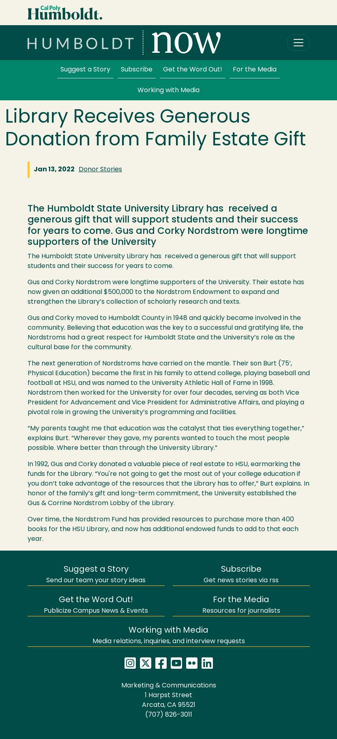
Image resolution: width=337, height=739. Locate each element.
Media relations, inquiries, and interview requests (168, 636)
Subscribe (136, 70)
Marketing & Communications (168, 686)
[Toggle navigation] (298, 43)
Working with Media (168, 90)
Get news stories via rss (241, 575)
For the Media (255, 70)
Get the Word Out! (192, 70)
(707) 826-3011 (168, 715)
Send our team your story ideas (96, 575)
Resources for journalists (241, 605)
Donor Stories (100, 169)
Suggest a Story (85, 70)
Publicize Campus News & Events (96, 605)
